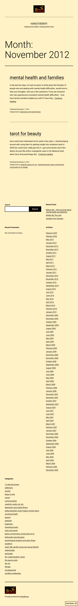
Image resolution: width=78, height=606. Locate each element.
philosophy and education (14, 537)
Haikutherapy (39, 23)
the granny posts (11, 560)
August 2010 (51, 289)
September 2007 (52, 404)
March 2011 (50, 266)
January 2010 (51, 312)
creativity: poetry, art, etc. (28, 165)
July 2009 (49, 332)
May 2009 (50, 338)
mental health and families (37, 77)
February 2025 (51, 233)
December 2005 (52, 470)
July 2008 (49, 371)
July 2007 (49, 411)
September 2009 (52, 325)
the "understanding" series (15, 557)
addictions (9, 488)
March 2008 (50, 384)
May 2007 (50, 417)
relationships (10, 550)
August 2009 (51, 328)
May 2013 (50, 240)
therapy (25, 167)
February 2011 (51, 269)
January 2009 (51, 352)
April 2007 (50, 421)
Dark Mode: (71, 603)
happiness (9, 524)
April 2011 (50, 263)
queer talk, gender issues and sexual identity (22, 547)
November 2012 (52, 249)
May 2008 (50, 378)
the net (7, 563)
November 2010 (52, 279)
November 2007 (52, 398)
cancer (7, 498)
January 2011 (51, 273)
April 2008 (50, 381)
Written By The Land (53, 215)
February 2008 (51, 388)
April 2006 (50, 460)
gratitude (8, 521)
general (7, 517)
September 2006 (52, 444)
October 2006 (51, 440)
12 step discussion (12, 484)
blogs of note (10, 494)
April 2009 (50, 342)
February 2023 (51, 236)
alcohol (7, 491)
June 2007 (50, 414)
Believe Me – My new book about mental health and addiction (58, 211)
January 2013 (51, 243)
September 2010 (52, 286)
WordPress (24, 597)
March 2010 (50, 305)
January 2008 (51, 391)
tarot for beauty (25, 133)
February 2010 (51, 309)
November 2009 (52, 319)
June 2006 (50, 454)
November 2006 (52, 437)
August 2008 (51, 368)
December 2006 (52, 434)
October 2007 (51, 401)
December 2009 (52, 315)
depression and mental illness (30, 112)
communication (11, 501)
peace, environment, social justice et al (19, 534)
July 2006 (49, 450)
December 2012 (52, 246)
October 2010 (51, 282)
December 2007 (52, 394)
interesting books (44, 165)
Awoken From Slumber (54, 219)
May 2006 (50, 457)
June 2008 (50, 375)
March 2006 (50, 463)
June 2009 (50, 335)
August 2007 (51, 408)
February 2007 (51, 427)
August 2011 (51, 256)
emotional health (11, 514)
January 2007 (51, 431)
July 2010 (49, 292)
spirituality (9, 554)
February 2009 (51, 348)
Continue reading (45, 154)
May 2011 (50, 259)
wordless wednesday (13, 573)
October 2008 (51, 361)
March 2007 (50, 424)
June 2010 (50, 296)
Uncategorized (10, 570)
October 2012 (51, 253)
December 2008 (52, 355)
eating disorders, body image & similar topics (22, 511)
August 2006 (51, 447)
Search (7, 205)
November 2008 (52, 358)
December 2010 (52, 276)
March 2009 (50, 345)
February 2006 (51, 467)
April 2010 (50, 302)
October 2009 (51, 322)
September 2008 (52, 365)
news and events (11, 531)
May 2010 (50, 299)
